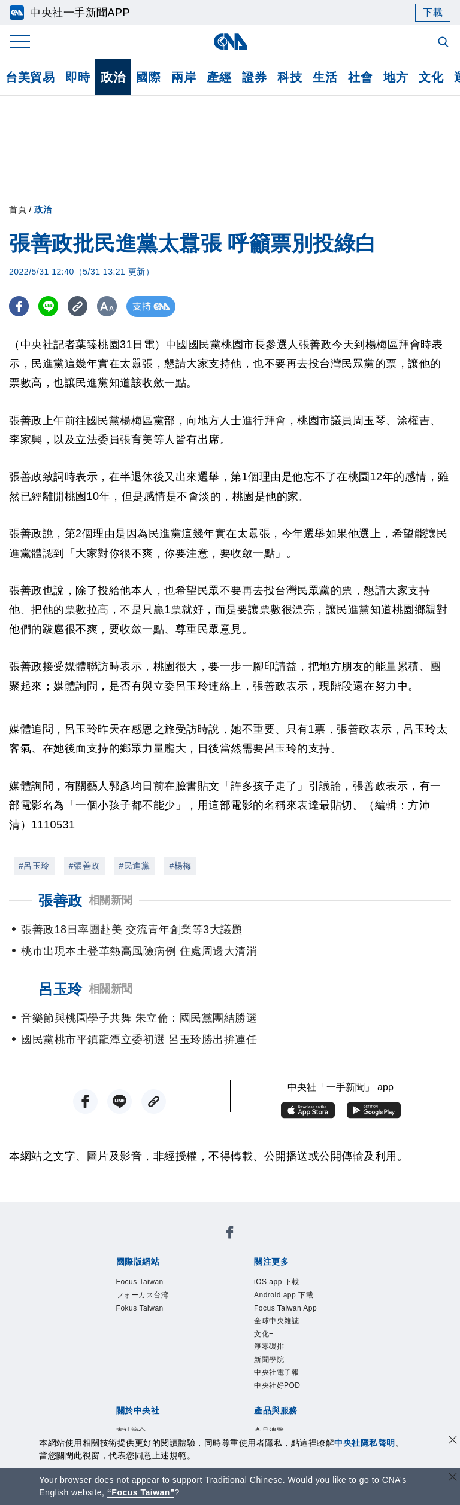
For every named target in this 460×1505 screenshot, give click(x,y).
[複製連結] (80, 306)
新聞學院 (269, 1359)
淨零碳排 (269, 1346)
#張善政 (84, 865)
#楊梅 (180, 865)
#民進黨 (134, 865)
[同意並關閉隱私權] (453, 1441)
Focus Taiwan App (285, 1308)
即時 (77, 77)
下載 (433, 12)
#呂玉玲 (34, 865)
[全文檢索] (444, 43)
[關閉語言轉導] (453, 1478)
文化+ (264, 1334)
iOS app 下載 (276, 1282)
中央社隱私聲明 (364, 1443)
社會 (360, 77)
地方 (395, 77)
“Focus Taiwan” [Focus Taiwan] (141, 1492)
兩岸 (183, 77)
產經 (219, 77)
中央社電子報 (276, 1372)
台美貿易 (30, 77)
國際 (148, 77)
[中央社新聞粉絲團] (230, 1234)
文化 (431, 77)
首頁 (17, 209)
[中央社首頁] (230, 41)
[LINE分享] (50, 306)
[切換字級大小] (111, 306)
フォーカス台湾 (142, 1295)
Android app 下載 (283, 1295)
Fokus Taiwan (140, 1308)
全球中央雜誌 (276, 1321)
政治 (113, 77)
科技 (289, 77)
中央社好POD (277, 1385)
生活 (325, 77)
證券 (254, 77)
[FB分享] (19, 306)
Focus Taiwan (140, 1282)
